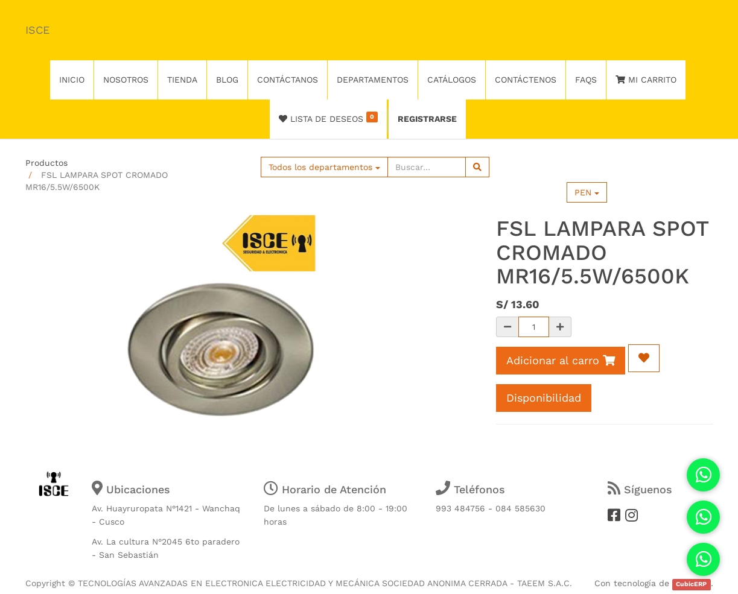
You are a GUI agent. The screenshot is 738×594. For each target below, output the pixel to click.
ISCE (37, 30)
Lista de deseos (328, 118)
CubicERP (691, 584)
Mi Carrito (646, 79)
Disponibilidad (543, 397)
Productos (46, 163)
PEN (586, 192)
